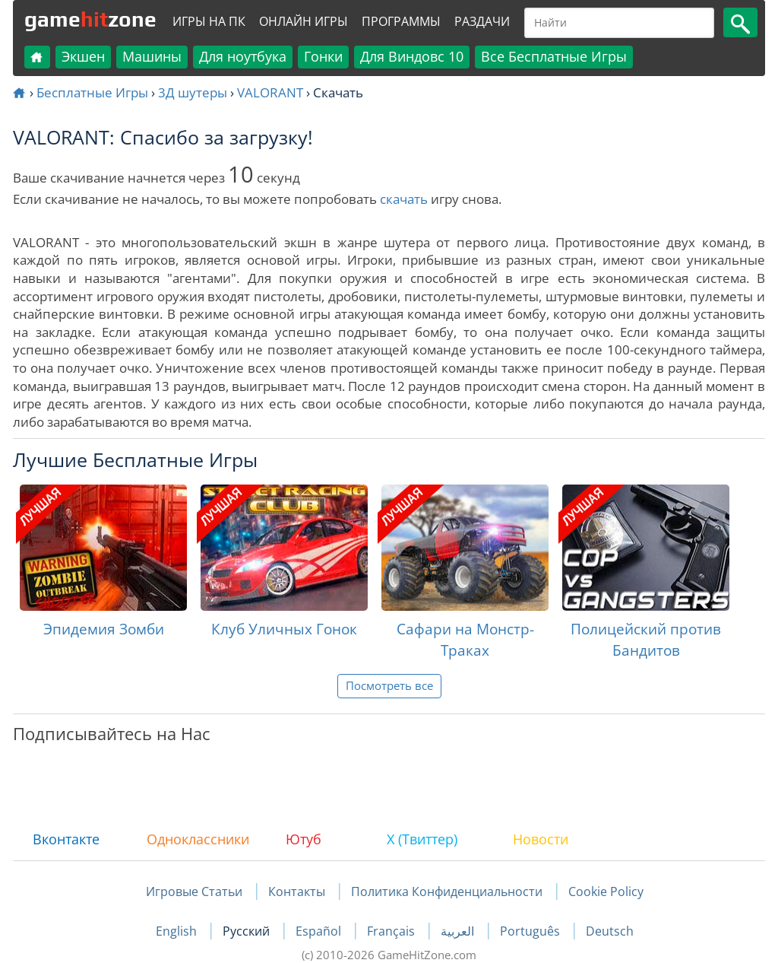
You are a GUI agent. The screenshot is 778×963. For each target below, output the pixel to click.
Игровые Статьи (194, 891)
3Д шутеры (192, 92)
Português (531, 931)
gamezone (90, 19)
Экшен (83, 56)
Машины (152, 56)
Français (392, 931)
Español (320, 931)
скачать (404, 199)
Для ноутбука (242, 56)
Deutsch (610, 931)
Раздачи (482, 21)
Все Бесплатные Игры (554, 56)
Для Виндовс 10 (411, 56)
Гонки (323, 56)
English (178, 931)
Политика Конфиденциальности (446, 891)
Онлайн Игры (303, 21)
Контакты (296, 891)
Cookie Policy (606, 891)
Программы (401, 21)
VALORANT (270, 92)
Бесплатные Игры (92, 92)
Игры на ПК (208, 21)
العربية (459, 931)
